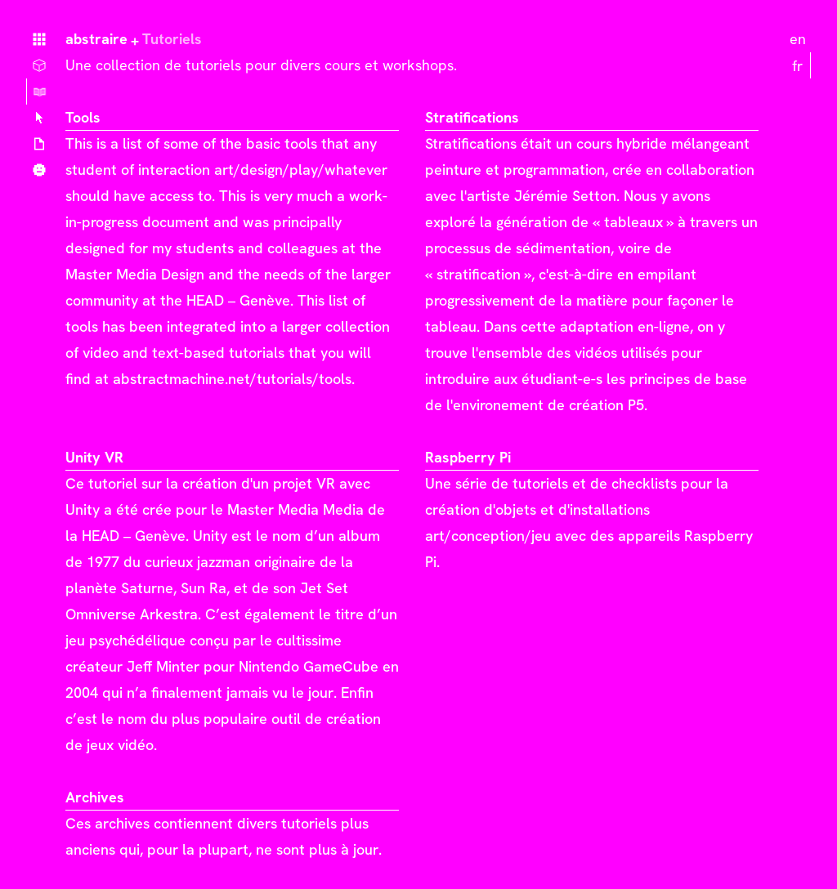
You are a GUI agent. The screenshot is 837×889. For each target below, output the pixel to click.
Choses (39, 65)
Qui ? (39, 170)
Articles (39, 144)
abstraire (96, 38)
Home (39, 39)
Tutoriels (39, 91)
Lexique (39, 118)
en (798, 38)
